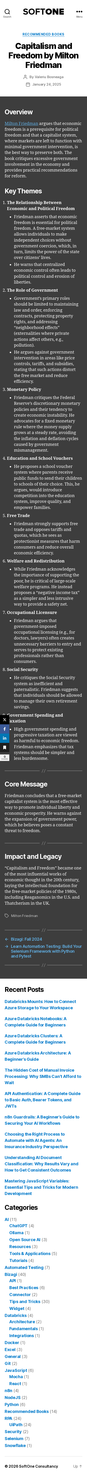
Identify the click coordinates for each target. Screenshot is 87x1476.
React (15, 1383)
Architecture (22, 1321)
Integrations (21, 1335)
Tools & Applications (30, 1253)
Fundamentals (23, 1328)
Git (8, 1363)
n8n (8, 1390)
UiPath (15, 1424)
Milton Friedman (21, 123)
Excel (10, 1349)
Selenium (14, 1438)
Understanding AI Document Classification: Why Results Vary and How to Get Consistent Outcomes (41, 1163)
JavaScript (16, 1370)
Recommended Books (43, 34)
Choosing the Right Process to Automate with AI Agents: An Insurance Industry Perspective (36, 1140)
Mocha (16, 1376)
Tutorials (18, 1260)
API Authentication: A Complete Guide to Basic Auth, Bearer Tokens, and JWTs (42, 1100)
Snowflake (15, 1445)
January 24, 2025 (46, 84)
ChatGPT (18, 1225)
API (12, 1280)
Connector (20, 1294)
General (13, 1356)
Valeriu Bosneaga (49, 77)
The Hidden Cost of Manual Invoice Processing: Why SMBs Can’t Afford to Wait (43, 1076)
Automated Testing (24, 1267)
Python (12, 1404)
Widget (16, 1308)
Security (13, 1431)
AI (7, 1219)
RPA (8, 1418)
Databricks (15, 1315)
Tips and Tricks (24, 1301)
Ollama (16, 1232)
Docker (12, 1342)
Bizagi (11, 1274)
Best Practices (23, 1287)
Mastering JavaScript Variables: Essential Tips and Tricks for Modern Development (41, 1187)
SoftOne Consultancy (38, 1466)
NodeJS (12, 1397)
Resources (20, 1246)
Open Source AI (24, 1239)
